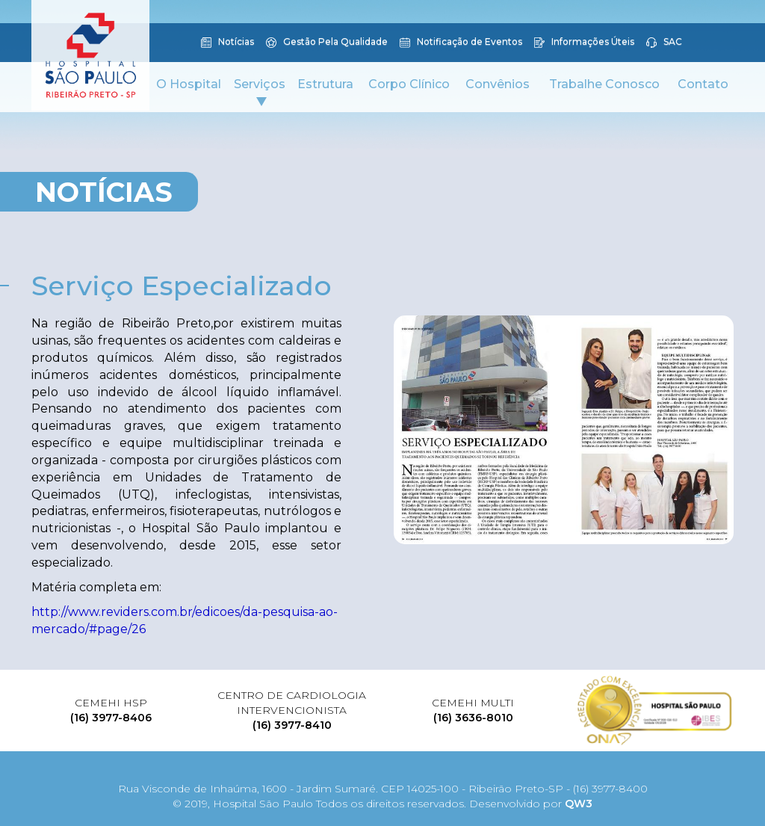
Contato (703, 84)
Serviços (259, 91)
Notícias (227, 43)
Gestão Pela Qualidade (327, 43)
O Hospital (188, 84)
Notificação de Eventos (461, 43)
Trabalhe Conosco (604, 84)
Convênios (497, 84)
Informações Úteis (584, 43)
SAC (664, 43)
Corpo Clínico (409, 84)
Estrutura (325, 84)
